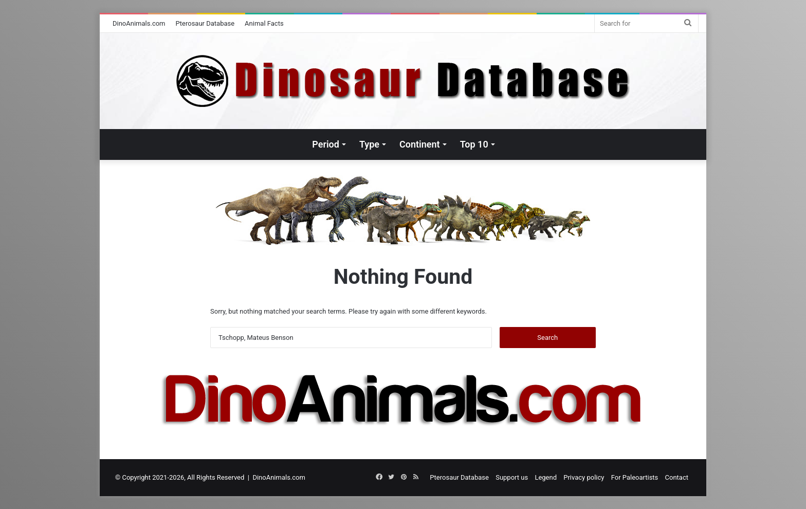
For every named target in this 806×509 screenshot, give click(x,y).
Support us (512, 477)
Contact (676, 477)
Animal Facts (264, 23)
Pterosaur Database (205, 23)
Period (325, 144)
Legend (546, 477)
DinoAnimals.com (139, 23)
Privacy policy (583, 477)
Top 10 (474, 144)
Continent (419, 144)
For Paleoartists (634, 477)
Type (369, 144)
